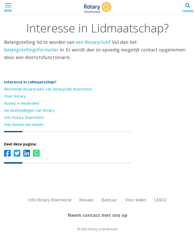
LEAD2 (160, 200)
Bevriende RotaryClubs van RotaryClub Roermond (47, 88)
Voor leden (135, 200)
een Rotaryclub (92, 42)
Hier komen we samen (23, 124)
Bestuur (109, 200)
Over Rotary (15, 96)
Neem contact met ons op (97, 215)
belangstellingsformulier (31, 50)
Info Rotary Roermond (23, 117)
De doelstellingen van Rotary (29, 110)
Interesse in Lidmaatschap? (30, 81)
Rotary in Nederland (21, 103)
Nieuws (86, 200)
